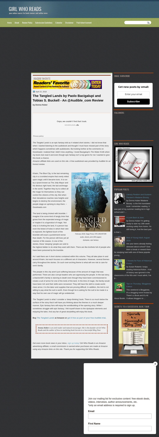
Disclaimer (69, 22)
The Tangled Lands (45, 318)
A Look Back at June (135, 217)
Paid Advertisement (84, 22)
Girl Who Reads (25, 9)
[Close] (155, 364)
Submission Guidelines (43, 22)
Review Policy (27, 22)
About (17, 22)
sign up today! (74, 343)
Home (9, 22)
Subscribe (133, 101)
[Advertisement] (79, 50)
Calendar (58, 22)
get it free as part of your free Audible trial (86, 318)
